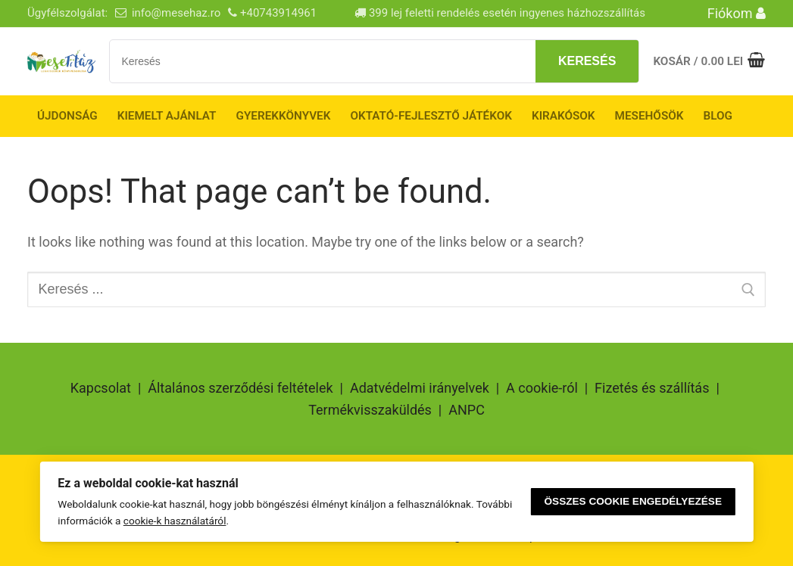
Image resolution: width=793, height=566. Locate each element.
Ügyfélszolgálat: (67, 13)
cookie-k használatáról (174, 521)
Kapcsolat (100, 388)
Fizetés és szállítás (652, 388)
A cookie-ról (542, 388)
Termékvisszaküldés (370, 410)
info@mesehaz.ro (176, 13)
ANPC (466, 410)
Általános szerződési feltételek (240, 388)
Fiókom (736, 13)
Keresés (587, 60)
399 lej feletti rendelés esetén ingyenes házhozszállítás (499, 13)
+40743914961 (278, 13)
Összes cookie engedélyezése (633, 501)
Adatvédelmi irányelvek (419, 388)
